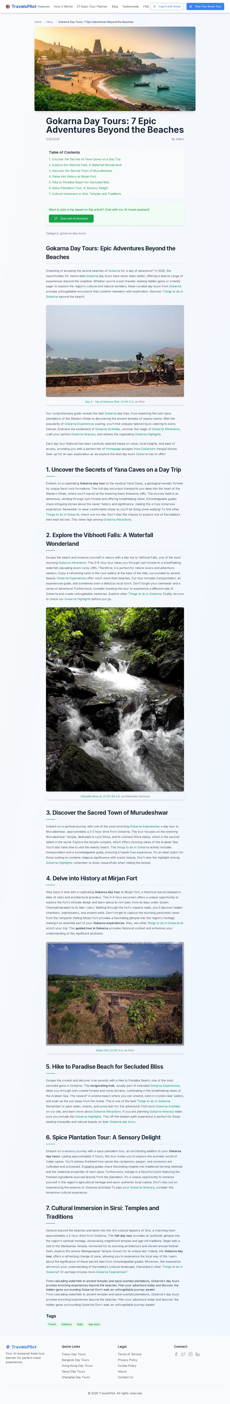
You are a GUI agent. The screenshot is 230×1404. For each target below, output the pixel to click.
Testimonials (130, 6)
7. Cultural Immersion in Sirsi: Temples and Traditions (85, 194)
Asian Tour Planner (92, 6)
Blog (115, 6)
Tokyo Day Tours (74, 1354)
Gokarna (114, 271)
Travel (52, 1324)
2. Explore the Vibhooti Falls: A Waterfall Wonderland (85, 165)
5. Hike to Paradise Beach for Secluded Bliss (79, 182)
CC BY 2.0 (127, 401)
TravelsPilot (21, 1346)
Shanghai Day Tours (76, 1377)
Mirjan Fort (102, 1050)
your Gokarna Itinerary (138, 1187)
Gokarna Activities (107, 429)
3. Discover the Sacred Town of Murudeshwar (80, 171)
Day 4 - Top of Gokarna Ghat (102, 401)
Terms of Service (129, 1354)
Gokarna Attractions (166, 429)
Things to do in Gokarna (62, 514)
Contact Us (125, 1377)
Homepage (113, 449)
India (80, 1324)
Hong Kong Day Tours (77, 1365)
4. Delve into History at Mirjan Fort (72, 176)
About (122, 1371)
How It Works (63, 6)
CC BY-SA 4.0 (111, 796)
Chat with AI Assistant (71, 218)
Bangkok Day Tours (75, 1360)
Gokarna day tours (122, 1122)
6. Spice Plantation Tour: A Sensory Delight (78, 188)
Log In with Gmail (167, 6)
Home (38, 21)
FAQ (146, 6)
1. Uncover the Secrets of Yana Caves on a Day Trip (85, 159)
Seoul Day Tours (73, 1371)
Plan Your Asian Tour (205, 6)
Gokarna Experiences (79, 424)
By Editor (178, 139)
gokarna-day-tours (73, 233)
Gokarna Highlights (148, 434)
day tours (94, 1324)
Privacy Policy (127, 1360)
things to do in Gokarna (133, 847)
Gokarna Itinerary (83, 434)
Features (44, 6)
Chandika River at (90, 796)
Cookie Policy (127, 1365)
